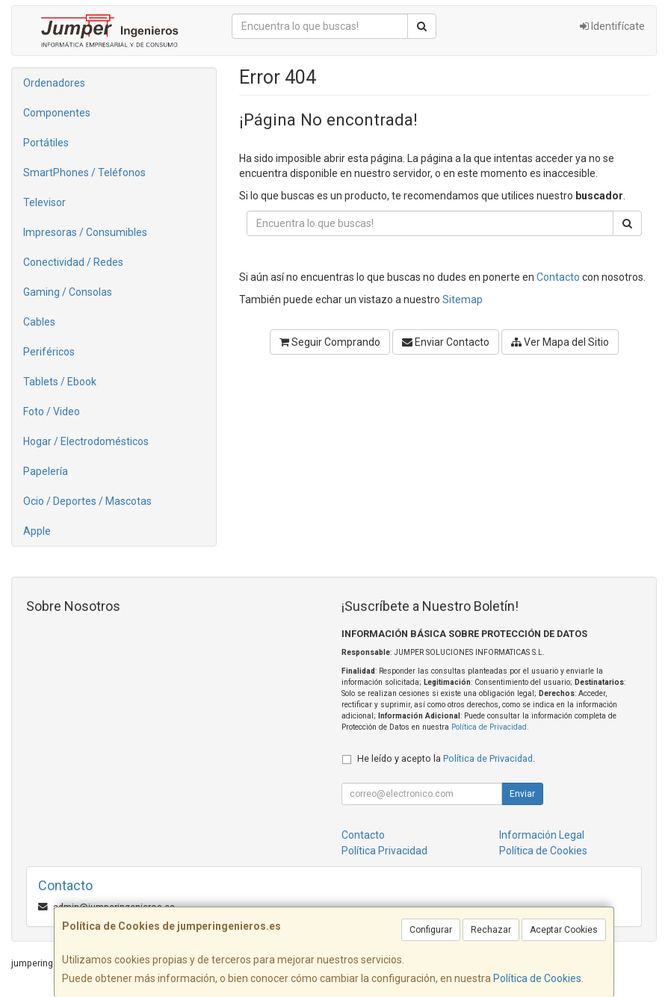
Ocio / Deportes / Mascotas (87, 501)
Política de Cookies (537, 978)
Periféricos (49, 352)
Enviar (522, 794)
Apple (37, 531)
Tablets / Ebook (59, 382)
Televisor (44, 202)
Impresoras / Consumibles (85, 232)
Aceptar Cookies (564, 930)
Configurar (430, 930)
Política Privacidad (384, 851)
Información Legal (541, 835)
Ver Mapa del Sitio (560, 342)
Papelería (45, 471)
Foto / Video (51, 411)
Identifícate (612, 26)
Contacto (558, 277)
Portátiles (46, 143)
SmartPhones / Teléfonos (84, 172)
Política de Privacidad (489, 727)
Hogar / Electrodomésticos (86, 441)
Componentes (56, 113)
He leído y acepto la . (446, 758)
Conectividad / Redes (73, 262)
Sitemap (462, 299)
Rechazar (491, 930)
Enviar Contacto (445, 342)
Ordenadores (54, 83)
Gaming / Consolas (67, 292)
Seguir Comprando (329, 342)
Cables (39, 322)
